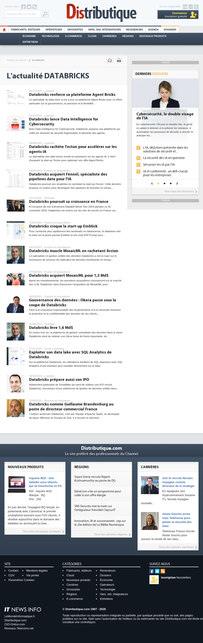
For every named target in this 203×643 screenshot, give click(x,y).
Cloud (92, 36)
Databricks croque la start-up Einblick (63, 226)
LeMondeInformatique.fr (19, 616)
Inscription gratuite (176, 14)
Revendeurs (134, 29)
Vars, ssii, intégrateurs (114, 594)
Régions (128, 36)
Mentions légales (37, 570)
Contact (13, 570)
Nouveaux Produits (152, 36)
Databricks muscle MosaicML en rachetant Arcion (73, 251)
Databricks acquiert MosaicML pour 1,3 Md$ (69, 275)
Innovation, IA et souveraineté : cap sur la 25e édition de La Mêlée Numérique (100, 523)
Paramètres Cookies (21, 580)
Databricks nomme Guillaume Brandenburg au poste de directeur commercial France (71, 407)
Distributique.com (15, 620)
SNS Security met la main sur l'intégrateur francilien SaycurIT (94, 508)
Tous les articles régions (110, 534)
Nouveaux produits (78, 580)
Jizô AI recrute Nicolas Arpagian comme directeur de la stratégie (178, 482)
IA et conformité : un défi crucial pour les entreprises (165, 173)
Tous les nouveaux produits (42, 531)
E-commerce (73, 36)
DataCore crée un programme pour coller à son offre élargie (97, 493)
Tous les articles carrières (176, 547)
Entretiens (30, 42)
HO (4, 29)
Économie (29, 36)
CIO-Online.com (14, 624)
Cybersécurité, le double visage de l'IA (165, 116)
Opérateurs (53, 29)
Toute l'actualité (17, 60)
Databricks (38, 60)
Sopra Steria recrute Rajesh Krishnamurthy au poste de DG (94, 478)
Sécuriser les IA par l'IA (159, 165)
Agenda (153, 29)
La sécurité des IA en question (164, 158)
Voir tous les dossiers (179, 191)
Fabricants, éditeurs (25, 29)
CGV (11, 575)
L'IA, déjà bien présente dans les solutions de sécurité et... (165, 149)
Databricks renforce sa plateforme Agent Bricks (72, 94)
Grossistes (75, 29)
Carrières (109, 36)
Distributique (102, 12)
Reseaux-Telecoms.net (18, 628)
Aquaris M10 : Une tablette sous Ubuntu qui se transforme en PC (45, 482)
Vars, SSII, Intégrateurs (104, 29)
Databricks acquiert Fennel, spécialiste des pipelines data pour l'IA (68, 177)
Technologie (50, 36)
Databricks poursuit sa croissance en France (69, 201)
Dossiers (170, 29)
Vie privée (32, 575)
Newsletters (176, 577)
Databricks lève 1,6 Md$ (51, 327)
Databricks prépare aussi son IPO (59, 379)
